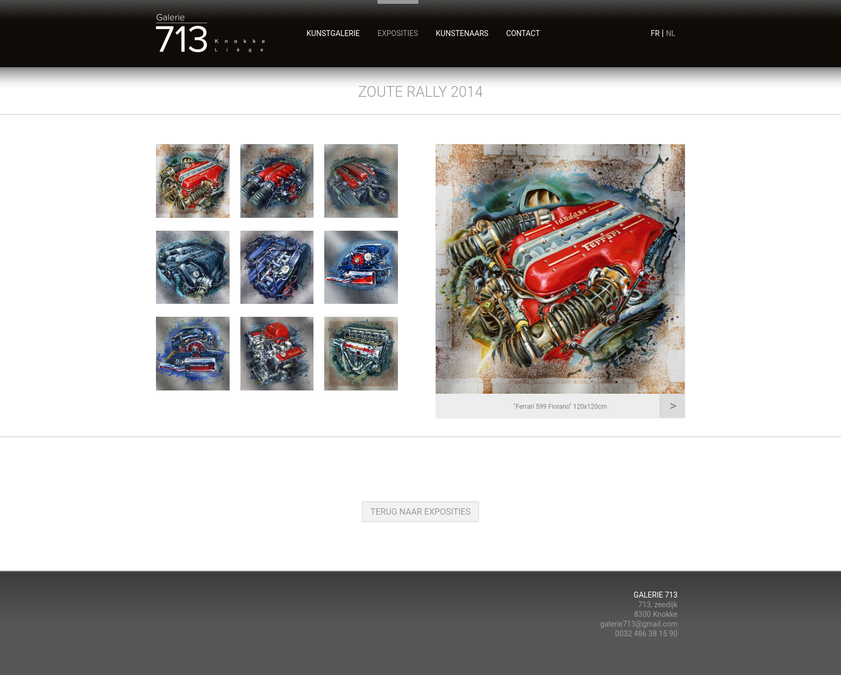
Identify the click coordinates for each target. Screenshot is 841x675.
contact (523, 33)
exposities (397, 33)
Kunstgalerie (333, 33)
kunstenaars (462, 33)
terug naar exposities (420, 512)
